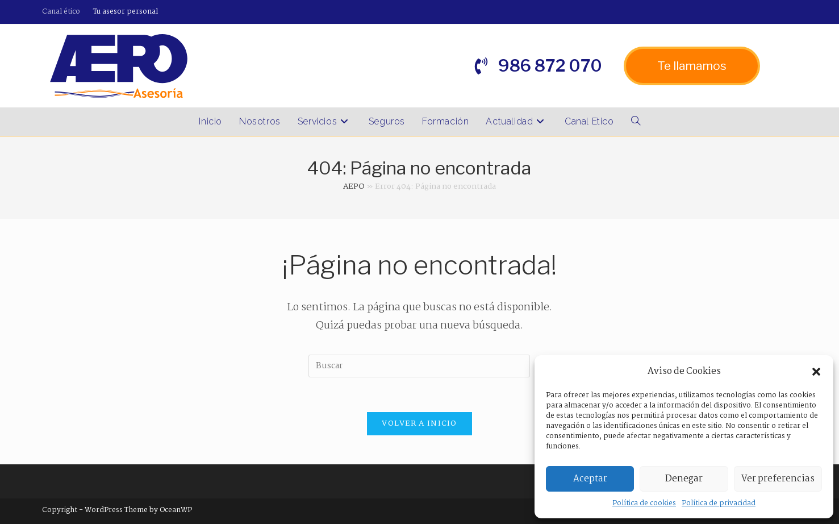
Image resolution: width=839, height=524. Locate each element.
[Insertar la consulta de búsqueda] (419, 366)
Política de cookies (644, 503)
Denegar (684, 479)
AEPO (354, 186)
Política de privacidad (718, 503)
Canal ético (61, 12)
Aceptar (590, 479)
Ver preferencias (778, 479)
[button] (816, 371)
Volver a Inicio (419, 423)
